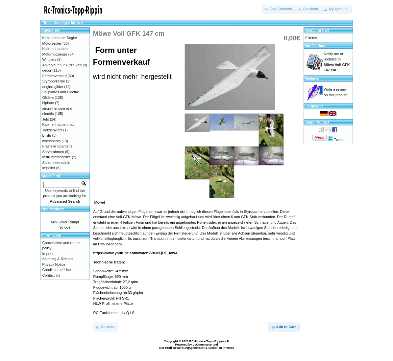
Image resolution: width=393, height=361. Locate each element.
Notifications (316, 46)
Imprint (48, 254)
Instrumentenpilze (56, 157)
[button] (279, 9)
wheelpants (51, 141)
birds (75, 23)
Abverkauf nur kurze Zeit (62, 65)
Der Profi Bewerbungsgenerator (182, 348)
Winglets (49, 59)
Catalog (60, 23)
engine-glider (52, 87)
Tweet (338, 140)
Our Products (52, 209)
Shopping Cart (317, 30)
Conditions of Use (56, 270)
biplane (48, 103)
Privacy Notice (53, 264)
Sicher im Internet (221, 348)
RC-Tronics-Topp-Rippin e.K (209, 341)
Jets (45, 119)
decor (47, 70)
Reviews (312, 78)
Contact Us (51, 275)
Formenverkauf (54, 76)
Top (46, 23)
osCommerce (202, 344)
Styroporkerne (53, 81)
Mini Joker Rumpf (65, 222)
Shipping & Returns (58, 259)
